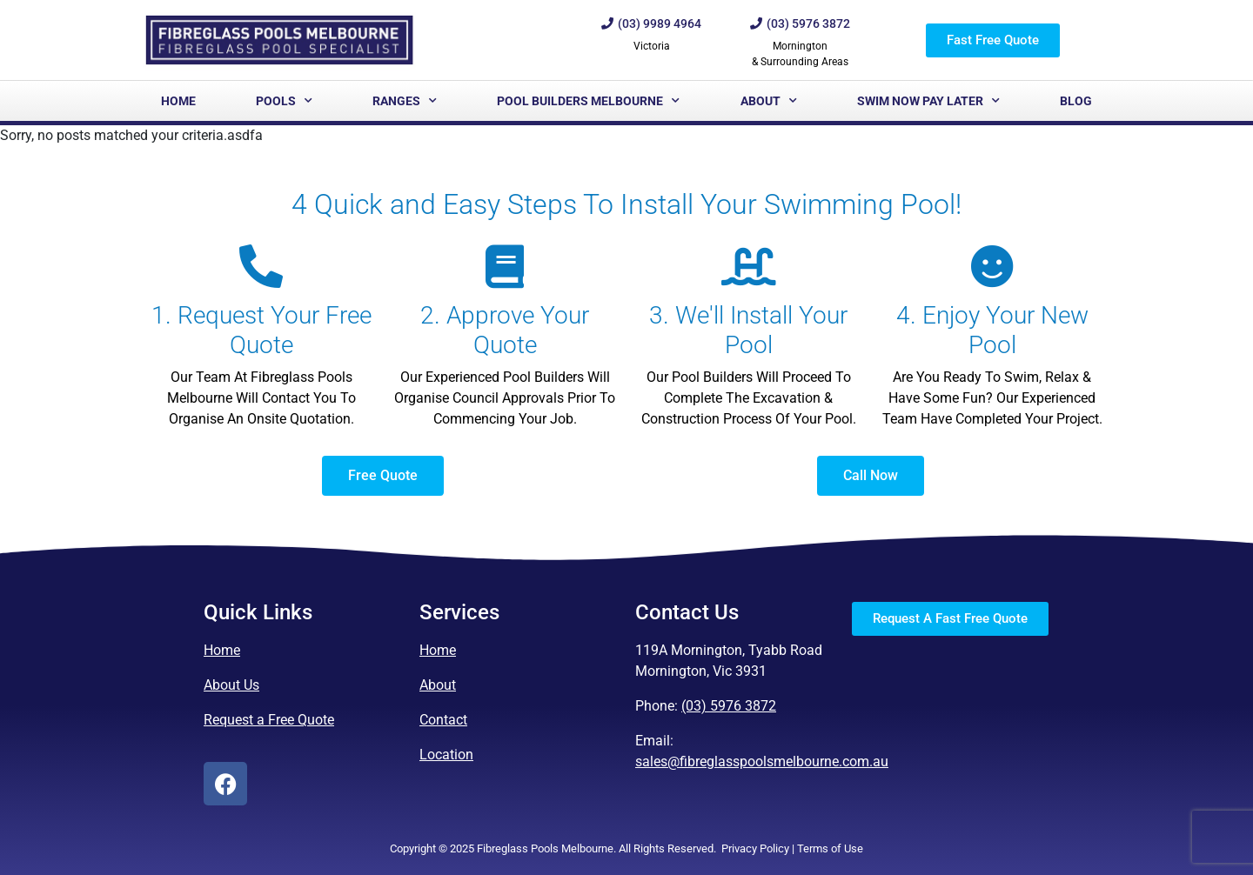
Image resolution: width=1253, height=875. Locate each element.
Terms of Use (830, 848)
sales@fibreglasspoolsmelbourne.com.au (761, 761)
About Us (231, 685)
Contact (443, 719)
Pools (284, 101)
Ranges (404, 101)
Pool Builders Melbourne (588, 101)
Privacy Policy (755, 848)
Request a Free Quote (269, 719)
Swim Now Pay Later (928, 101)
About (768, 101)
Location (446, 754)
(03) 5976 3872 (728, 706)
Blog (1076, 101)
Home (178, 101)
